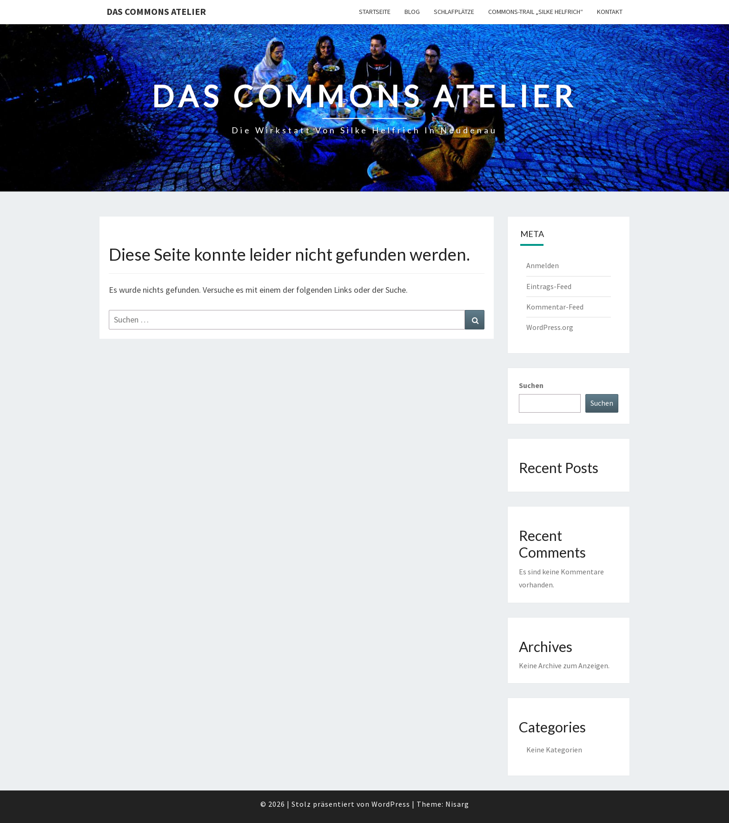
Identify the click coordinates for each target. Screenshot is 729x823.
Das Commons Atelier (156, 11)
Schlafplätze (454, 11)
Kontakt (610, 11)
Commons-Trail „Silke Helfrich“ (535, 11)
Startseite (375, 11)
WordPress (390, 804)
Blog (412, 11)
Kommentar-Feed (554, 306)
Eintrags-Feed (548, 286)
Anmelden (542, 265)
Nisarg (457, 804)
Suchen (531, 385)
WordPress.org (549, 327)
